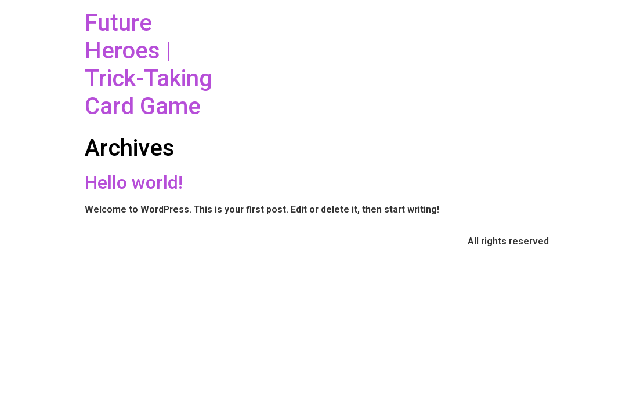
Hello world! (134, 182)
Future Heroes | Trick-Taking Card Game (148, 64)
